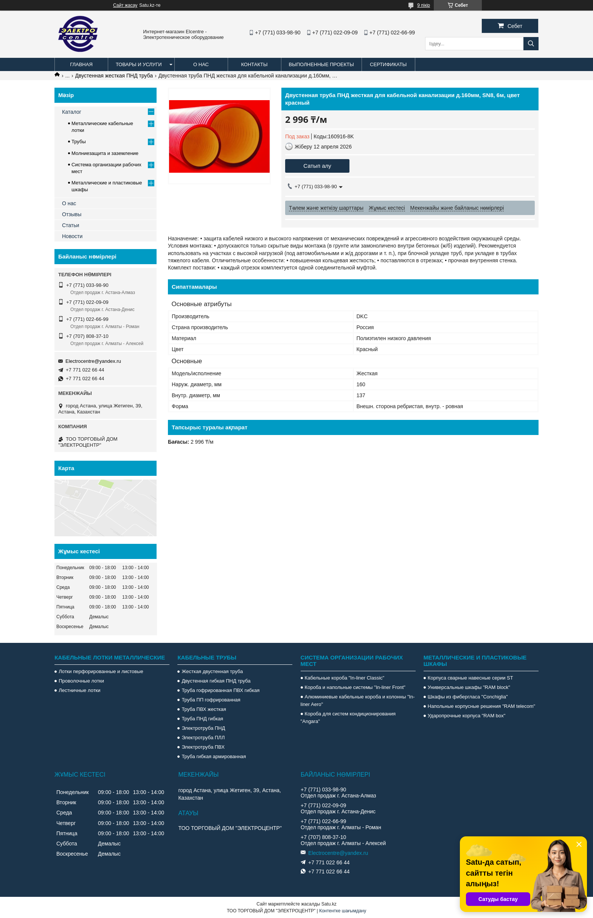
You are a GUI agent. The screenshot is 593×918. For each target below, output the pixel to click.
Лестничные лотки (79, 690)
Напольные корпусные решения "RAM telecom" (481, 706)
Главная (81, 64)
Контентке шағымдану (342, 910)
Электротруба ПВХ (203, 747)
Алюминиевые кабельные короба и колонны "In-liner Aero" (358, 700)
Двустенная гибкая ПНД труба (216, 681)
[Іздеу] (531, 43)
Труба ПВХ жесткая (204, 709)
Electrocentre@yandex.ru (93, 361)
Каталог (71, 112)
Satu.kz (329, 904)
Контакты (254, 64)
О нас (201, 64)
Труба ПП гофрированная (211, 700)
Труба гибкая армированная (214, 756)
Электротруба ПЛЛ (203, 737)
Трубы (78, 141)
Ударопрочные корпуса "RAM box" (467, 715)
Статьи (70, 225)
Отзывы (71, 214)
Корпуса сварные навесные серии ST (470, 678)
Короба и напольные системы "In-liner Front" (355, 687)
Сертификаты (388, 64)
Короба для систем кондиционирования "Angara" (348, 717)
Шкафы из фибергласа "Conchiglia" (468, 697)
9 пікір (423, 5)
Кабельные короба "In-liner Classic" (345, 678)
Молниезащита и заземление (104, 153)
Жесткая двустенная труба (212, 671)
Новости (72, 236)
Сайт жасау (125, 5)
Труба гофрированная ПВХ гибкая (220, 690)
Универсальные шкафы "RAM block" (469, 687)
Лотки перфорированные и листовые (101, 671)
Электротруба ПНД (203, 728)
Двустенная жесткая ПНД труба (114, 76)
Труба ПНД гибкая (202, 718)
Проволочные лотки (81, 681)
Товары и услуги (139, 64)
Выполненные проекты (321, 64)
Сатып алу (317, 166)
